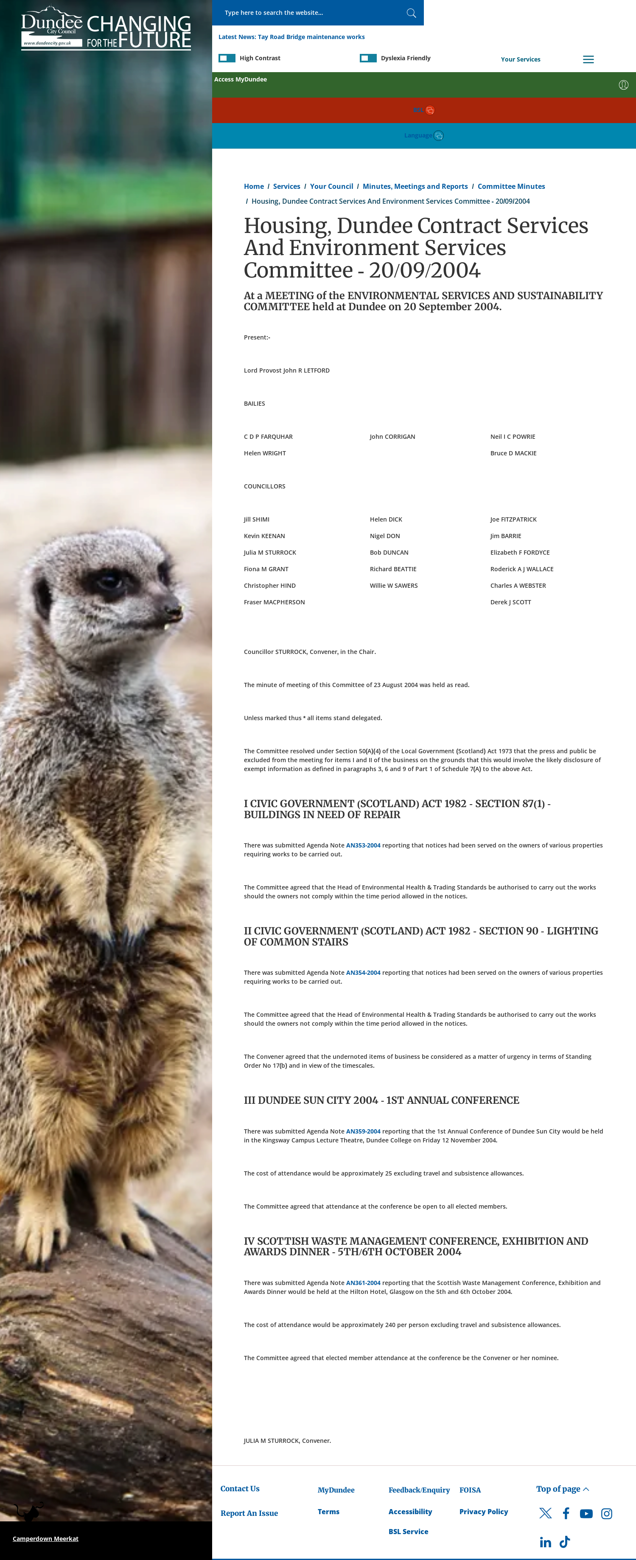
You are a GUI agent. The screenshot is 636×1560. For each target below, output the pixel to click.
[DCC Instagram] (606, 1438)
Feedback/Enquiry (419, 1412)
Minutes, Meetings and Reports (415, 108)
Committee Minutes (511, 108)
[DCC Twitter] (545, 1443)
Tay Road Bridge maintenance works (311, 38)
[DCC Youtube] (586, 1438)
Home (254, 108)
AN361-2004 (363, 1205)
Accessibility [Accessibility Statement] (410, 1434)
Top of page (563, 1411)
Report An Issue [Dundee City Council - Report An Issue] (249, 1435)
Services (286, 108)
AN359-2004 (363, 1053)
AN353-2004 (363, 767)
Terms (328, 1434)
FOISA (470, 1412)
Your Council (331, 108)
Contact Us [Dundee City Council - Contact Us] (240, 1411)
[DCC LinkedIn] (545, 1466)
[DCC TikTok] (566, 1466)
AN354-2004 (363, 895)
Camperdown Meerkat (45, 1539)
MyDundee (336, 1412)
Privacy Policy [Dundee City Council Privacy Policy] (483, 1434)
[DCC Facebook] (566, 1438)
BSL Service (409, 1454)
